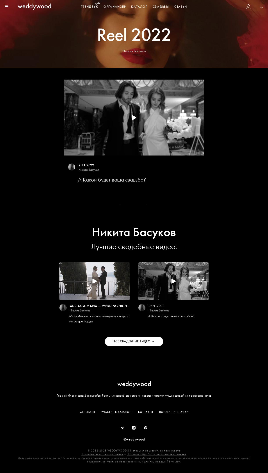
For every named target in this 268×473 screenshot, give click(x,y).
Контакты (145, 412)
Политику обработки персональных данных (156, 454)
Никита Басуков (89, 170)
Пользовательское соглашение (102, 454)
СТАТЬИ (180, 7)
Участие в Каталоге (116, 412)
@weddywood (134, 439)
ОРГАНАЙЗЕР (115, 7)
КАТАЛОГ (139, 7)
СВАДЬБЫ (161, 7)
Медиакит (87, 412)
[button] (261, 7)
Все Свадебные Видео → (134, 341)
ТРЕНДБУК (89, 7)
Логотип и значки (174, 412)
